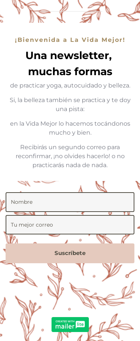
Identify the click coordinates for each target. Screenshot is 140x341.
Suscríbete (70, 252)
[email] (70, 225)
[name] (70, 202)
